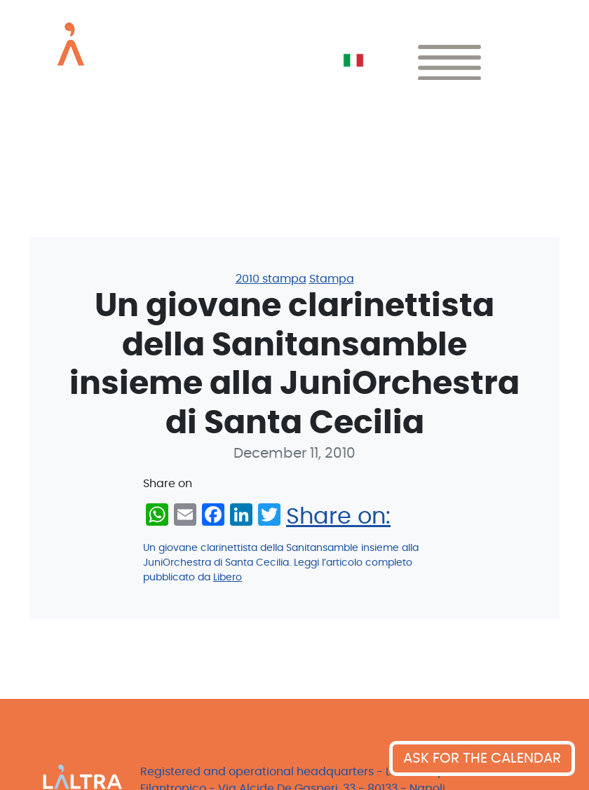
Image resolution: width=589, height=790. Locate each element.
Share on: (338, 516)
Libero (227, 578)
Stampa (331, 279)
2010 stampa (271, 279)
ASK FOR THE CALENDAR (482, 758)
